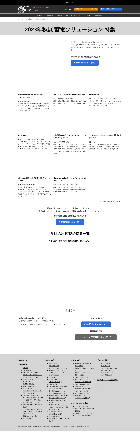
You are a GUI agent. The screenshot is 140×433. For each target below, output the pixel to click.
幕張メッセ (38, 12)
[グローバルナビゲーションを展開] (70, 2)
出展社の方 (90, 17)
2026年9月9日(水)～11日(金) (42, 9)
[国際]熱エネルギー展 (29, 418)
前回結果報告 (99, 17)
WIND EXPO (26, 390)
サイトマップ (101, 386)
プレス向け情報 (105, 365)
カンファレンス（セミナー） (74, 17)
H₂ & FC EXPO (27, 381)
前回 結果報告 (27, 420)
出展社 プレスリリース (81, 379)
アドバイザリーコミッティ (83, 415)
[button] (86, 10)
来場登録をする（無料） (82, 365)
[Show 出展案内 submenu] (54, 17)
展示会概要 (40, 17)
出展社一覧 (78, 388)
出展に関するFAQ (54, 418)
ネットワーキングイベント (83, 381)
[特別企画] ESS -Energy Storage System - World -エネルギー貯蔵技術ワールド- (32, 413)
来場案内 (59, 17)
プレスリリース (105, 367)
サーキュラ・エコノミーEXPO (32, 374)
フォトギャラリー (106, 372)
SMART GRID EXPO (28, 388)
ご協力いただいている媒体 (109, 370)
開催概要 (25, 369)
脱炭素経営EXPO (28, 372)
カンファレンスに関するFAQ (83, 417)
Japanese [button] (68, 11)
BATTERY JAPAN (28, 385)
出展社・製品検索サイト (82, 386)
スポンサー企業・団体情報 (83, 383)
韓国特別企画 (79, 377)
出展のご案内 (53, 365)
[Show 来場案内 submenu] (63, 17)
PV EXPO (25, 383)
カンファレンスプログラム (83, 408)
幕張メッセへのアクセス (82, 395)
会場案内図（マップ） (81, 390)
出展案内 (50, 17)
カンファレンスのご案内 (82, 393)
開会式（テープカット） (82, 374)
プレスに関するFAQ (107, 374)
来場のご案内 (79, 367)
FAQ (54, 326)
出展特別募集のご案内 (55, 416)
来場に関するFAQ (80, 397)
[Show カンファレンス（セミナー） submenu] (84, 17)
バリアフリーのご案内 (81, 399)
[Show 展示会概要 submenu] (45, 17)
